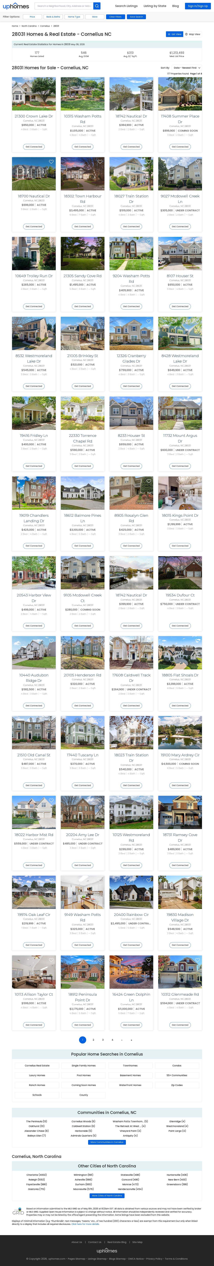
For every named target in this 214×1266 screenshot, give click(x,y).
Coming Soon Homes (84, 1085)
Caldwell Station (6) (83, 1126)
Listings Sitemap (97, 1259)
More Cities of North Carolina (107, 1195)
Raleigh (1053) (37, 1179)
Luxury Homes (37, 1075)
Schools (37, 1095)
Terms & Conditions (176, 1259)
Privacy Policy (154, 1259)
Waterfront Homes (130, 1085)
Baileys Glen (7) (36, 1135)
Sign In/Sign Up (198, 6)
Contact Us (95, 1242)
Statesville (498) (130, 1175)
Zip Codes (177, 1085)
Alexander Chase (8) (37, 1131)
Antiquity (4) (130, 1135)
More (94, 16)
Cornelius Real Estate (37, 1065)
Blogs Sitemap (117, 1259)
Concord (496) (130, 1179)
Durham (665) (83, 1184)
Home (15, 26)
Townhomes (130, 1065)
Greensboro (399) (177, 1184)
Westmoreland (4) (177, 1126)
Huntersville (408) (177, 1175)
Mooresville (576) (83, 1189)
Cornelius (45, 26)
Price (32, 16)
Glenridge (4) (177, 1121)
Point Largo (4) (177, 1131)
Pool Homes (84, 1075)
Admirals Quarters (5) (83, 1135)
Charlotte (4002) (37, 1175)
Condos (176, 1065)
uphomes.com (56, 1259)
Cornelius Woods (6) (83, 1121)
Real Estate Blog (117, 1242)
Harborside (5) (83, 1131)
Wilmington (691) (83, 1175)
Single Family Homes (84, 1065)
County (84, 1095)
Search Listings (126, 6)
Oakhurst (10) (37, 1126)
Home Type (74, 16)
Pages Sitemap (76, 1259)
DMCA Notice (136, 1259)
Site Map (137, 1242)
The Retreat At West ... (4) (130, 1126)
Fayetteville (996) (36, 1184)
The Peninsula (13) (36, 1121)
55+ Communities (177, 1075)
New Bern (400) (177, 1179)
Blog (175, 6)
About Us (77, 1242)
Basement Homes (130, 1075)
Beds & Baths (53, 16)
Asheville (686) (83, 1179)
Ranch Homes (37, 1085)
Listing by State (155, 6)
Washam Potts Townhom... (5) (130, 1121)
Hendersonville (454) (130, 1189)
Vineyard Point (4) (130, 1131)
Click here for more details (85, 1224)
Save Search (136, 16)
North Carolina (29, 26)
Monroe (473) (130, 1184)
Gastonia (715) (36, 1189)
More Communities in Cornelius (107, 1142)
